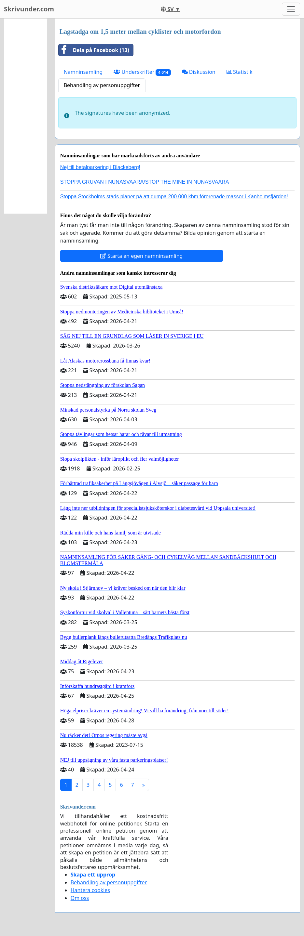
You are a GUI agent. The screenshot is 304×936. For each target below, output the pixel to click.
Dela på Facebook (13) (94, 50)
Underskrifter (142, 72)
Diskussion (198, 71)
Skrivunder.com (29, 9)
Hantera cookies (90, 890)
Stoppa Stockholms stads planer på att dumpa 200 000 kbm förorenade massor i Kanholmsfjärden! (174, 196)
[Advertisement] (25, 116)
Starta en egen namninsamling (141, 255)
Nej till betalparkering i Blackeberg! (100, 167)
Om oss (80, 898)
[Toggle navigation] (291, 9)
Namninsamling (83, 71)
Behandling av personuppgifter (102, 85)
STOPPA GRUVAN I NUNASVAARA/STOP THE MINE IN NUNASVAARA (144, 182)
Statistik (240, 71)
